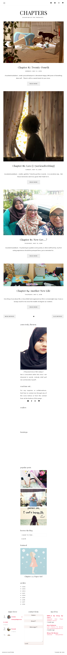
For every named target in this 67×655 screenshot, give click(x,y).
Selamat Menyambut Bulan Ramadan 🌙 (55, 635)
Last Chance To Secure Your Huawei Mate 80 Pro (55, 627)
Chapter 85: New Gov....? (33, 239)
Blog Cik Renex (52, 633)
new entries (9, 316)
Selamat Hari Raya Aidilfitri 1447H (55, 619)
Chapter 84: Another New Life (33, 290)
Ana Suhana (51, 625)
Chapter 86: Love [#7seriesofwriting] (34, 165)
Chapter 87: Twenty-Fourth (33, 67)
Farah (13, 629)
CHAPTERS (33, 12)
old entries (57, 316)
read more (33, 83)
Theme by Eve (59, 652)
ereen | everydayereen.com (12, 619)
